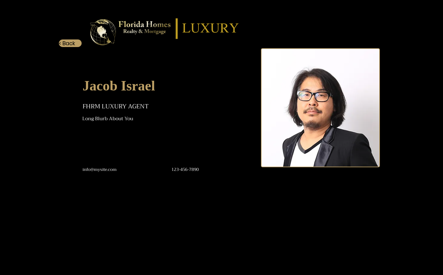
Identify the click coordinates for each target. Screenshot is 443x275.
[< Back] (70, 43)
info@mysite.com (100, 169)
